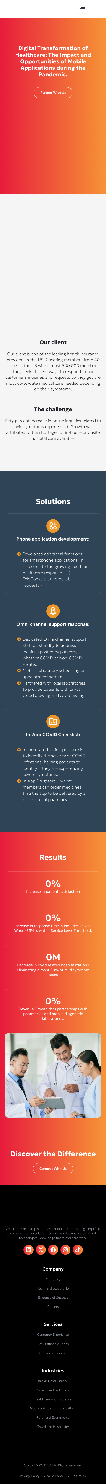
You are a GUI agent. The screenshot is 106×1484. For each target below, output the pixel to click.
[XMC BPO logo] (18, 8)
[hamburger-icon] (83, 8)
